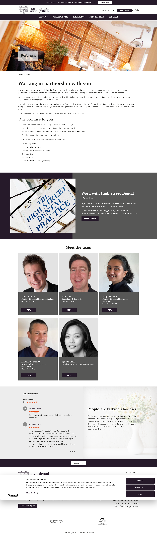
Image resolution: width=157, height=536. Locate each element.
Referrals (125, 13)
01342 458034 (117, 206)
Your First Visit (60, 20)
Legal (62, 500)
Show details (31, 529)
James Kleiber (28, 296)
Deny (140, 530)
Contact (135, 13)
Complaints (44, 500)
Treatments (79, 20)
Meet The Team (97, 20)
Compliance (54, 500)
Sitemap (98, 500)
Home (20, 74)
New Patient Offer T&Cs (74, 500)
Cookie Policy (88, 500)
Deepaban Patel (109, 296)
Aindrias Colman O (30, 362)
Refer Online (90, 218)
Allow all (140, 517)
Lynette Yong (68, 362)
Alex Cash (66, 296)
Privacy (35, 500)
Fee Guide (113, 20)
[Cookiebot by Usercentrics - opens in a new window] (13, 532)
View (29, 310)
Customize (140, 524)
